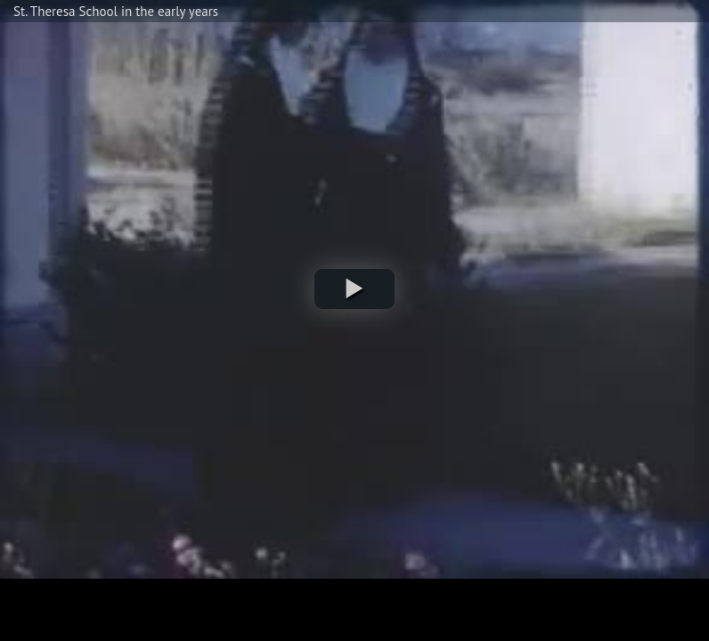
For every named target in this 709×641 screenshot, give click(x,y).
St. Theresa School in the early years (115, 11)
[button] (354, 289)
